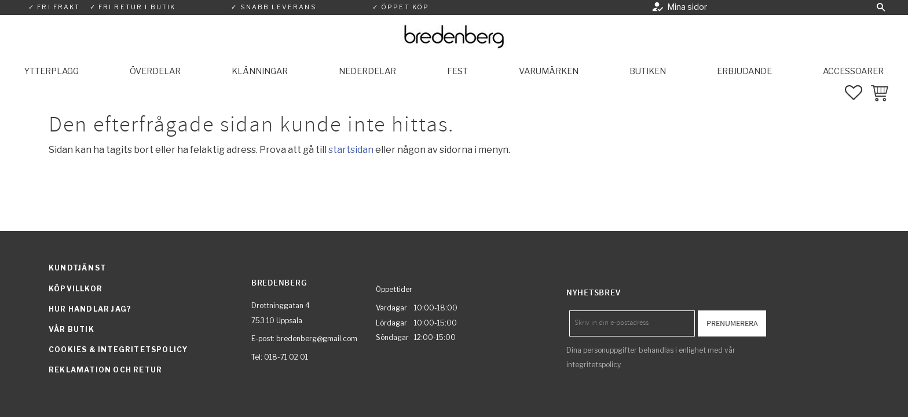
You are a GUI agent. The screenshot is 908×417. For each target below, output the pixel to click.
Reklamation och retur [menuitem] (105, 369)
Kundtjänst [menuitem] (77, 268)
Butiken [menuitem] (647, 71)
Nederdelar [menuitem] (367, 71)
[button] (880, 7)
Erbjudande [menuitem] (744, 71)
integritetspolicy (593, 364)
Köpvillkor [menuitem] (75, 288)
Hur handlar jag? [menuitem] (90, 309)
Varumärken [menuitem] (549, 71)
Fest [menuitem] (457, 71)
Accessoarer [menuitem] (853, 71)
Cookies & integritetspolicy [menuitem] (118, 349)
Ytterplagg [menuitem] (51, 71)
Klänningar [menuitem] (260, 71)
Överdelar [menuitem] (155, 71)
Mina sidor (687, 7)
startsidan (351, 149)
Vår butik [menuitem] (71, 329)
